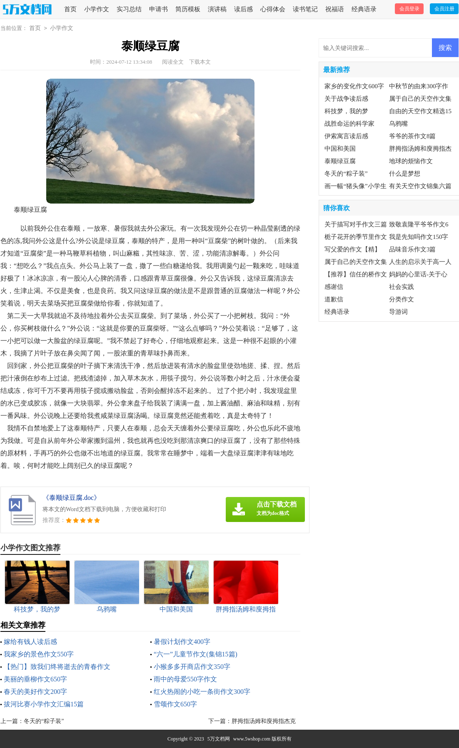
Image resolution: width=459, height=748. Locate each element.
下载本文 (200, 62)
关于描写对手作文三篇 (355, 224)
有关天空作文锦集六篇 (420, 186)
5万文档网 (218, 739)
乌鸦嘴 (398, 123)
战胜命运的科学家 (349, 123)
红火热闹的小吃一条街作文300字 (202, 691)
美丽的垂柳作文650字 (35, 679)
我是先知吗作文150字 (419, 237)
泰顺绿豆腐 (340, 161)
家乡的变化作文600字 (354, 86)
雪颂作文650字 (175, 704)
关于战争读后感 (346, 98)
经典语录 (364, 9)
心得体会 (272, 9)
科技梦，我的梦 (346, 111)
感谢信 (333, 286)
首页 (70, 9)
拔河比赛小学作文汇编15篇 (44, 704)
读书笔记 (305, 9)
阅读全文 (173, 62)
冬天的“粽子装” (44, 721)
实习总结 (129, 9)
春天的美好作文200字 (35, 691)
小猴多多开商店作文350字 (192, 666)
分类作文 (401, 299)
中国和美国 (340, 148)
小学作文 (96, 9)
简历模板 (187, 9)
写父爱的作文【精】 (352, 249)
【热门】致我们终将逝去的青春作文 (57, 666)
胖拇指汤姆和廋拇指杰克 (264, 721)
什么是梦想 (404, 173)
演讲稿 (217, 9)
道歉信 (333, 299)
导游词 (398, 311)
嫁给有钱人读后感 (30, 641)
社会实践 (401, 286)
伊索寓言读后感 (346, 136)
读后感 (243, 9)
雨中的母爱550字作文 (185, 679)
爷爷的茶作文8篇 (412, 136)
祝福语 (334, 9)
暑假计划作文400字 (182, 641)
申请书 (158, 9)
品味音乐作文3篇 (412, 249)
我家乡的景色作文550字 (39, 654)
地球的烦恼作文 (411, 161)
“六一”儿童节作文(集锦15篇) (195, 654)
